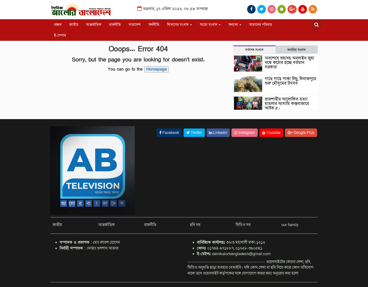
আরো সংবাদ (210, 24)
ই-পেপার (60, 35)
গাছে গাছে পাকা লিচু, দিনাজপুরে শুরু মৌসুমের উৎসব (290, 81)
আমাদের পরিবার (260, 24)
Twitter (194, 132)
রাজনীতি (115, 24)
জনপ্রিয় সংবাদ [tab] (296, 49)
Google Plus (301, 132)
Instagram (244, 132)
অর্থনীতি (153, 24)
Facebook (169, 132)
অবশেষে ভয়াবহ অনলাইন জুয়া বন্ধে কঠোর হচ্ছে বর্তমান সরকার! (289, 62)
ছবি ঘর (195, 224)
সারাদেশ (135, 24)
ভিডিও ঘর (243, 224)
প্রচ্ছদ (57, 24)
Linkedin (218, 132)
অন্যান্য (234, 24)
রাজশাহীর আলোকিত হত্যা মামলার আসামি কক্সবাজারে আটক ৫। (287, 103)
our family (290, 224)
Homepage (156, 69)
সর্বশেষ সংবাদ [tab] (254, 49)
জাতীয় (73, 24)
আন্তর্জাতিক (93, 24)
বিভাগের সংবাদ (179, 24)
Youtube (271, 132)
